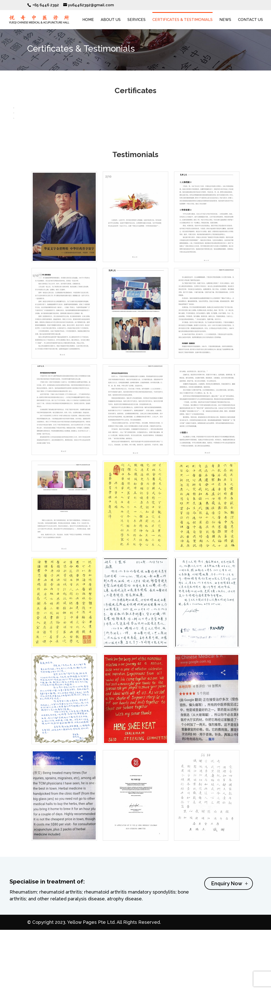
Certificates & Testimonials (182, 20)
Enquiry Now (226, 950)
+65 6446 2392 (45, 5)
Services (136, 20)
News (225, 20)
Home (88, 20)
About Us (111, 20)
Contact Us (250, 20)
